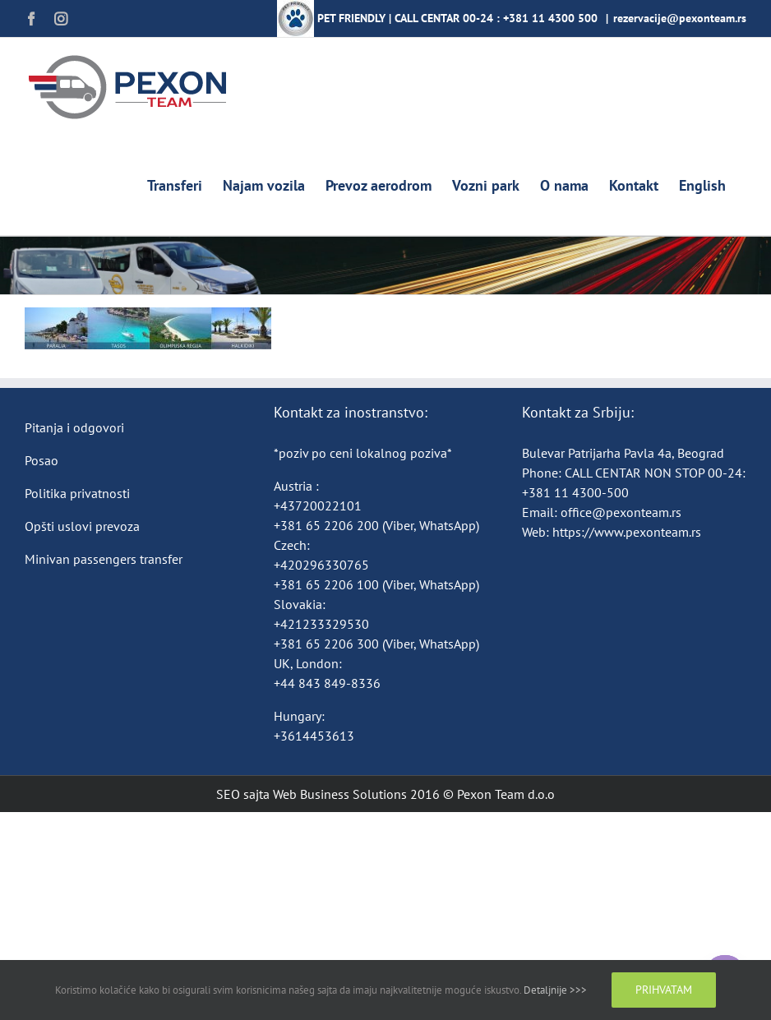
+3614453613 (314, 735)
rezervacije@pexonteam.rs (679, 18)
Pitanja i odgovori (74, 427)
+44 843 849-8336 (329, 683)
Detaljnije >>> (555, 990)
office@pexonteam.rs (621, 512)
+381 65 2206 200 (328, 525)
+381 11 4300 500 (550, 18)
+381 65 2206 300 (326, 643)
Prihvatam (663, 989)
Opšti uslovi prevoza (82, 526)
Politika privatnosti (77, 493)
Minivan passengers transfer (103, 559)
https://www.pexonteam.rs (626, 532)
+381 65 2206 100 (328, 584)
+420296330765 (321, 564)
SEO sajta (243, 794)
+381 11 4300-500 (575, 492)
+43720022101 (318, 505)
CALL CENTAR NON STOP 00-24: (655, 472)
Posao (41, 460)
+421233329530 (321, 624)
